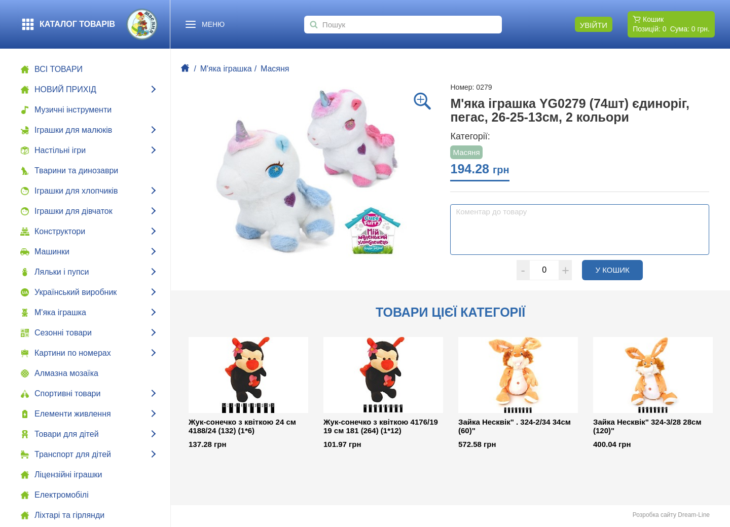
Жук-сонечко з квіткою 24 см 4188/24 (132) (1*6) (242, 426)
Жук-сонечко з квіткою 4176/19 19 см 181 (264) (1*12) (380, 426)
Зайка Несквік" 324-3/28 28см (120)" (647, 426)
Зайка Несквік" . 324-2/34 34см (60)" (514, 426)
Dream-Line (694, 514)
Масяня (275, 68)
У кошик (619, 269)
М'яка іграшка (226, 68)
